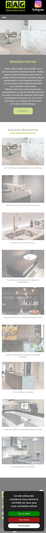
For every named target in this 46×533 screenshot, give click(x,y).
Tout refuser (24, 519)
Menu (4, 17)
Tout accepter (24, 513)
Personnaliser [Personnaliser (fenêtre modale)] (24, 525)
